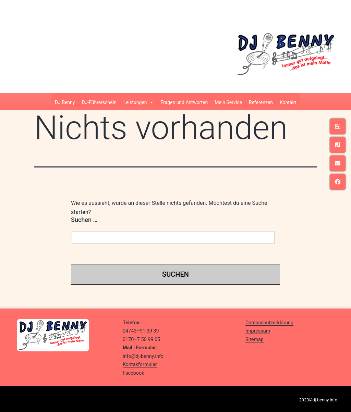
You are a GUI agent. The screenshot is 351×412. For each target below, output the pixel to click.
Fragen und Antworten (184, 102)
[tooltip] (338, 126)
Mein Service (228, 102)
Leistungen (138, 101)
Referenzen (261, 102)
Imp (249, 331)
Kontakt (288, 102)
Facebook (133, 373)
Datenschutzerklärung (269, 323)
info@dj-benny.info (143, 356)
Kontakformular (140, 364)
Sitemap (254, 339)
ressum (262, 331)
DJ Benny (65, 102)
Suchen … (84, 219)
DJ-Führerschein (99, 102)
